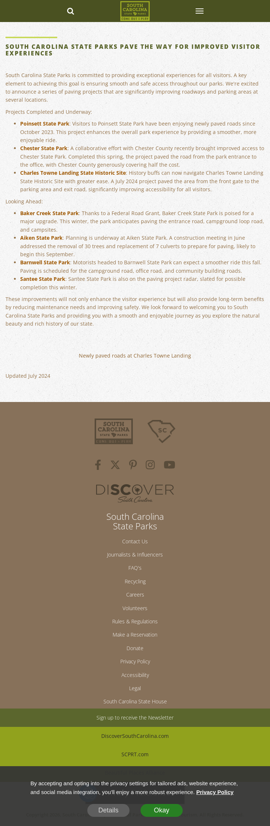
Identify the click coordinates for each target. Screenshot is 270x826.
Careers (135, 594)
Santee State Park (42, 278)
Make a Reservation (135, 634)
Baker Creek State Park (49, 213)
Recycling (135, 581)
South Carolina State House (135, 701)
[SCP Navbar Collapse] (199, 11)
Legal (135, 688)
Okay (161, 810)
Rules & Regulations (135, 621)
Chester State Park (44, 148)
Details (108, 810)
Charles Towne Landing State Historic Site (73, 172)
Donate (135, 648)
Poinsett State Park (44, 123)
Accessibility (135, 674)
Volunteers (135, 608)
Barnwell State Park (45, 262)
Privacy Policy (135, 661)
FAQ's (135, 567)
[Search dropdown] (71, 11)
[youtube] (169, 466)
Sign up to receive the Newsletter (135, 717)
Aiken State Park (41, 237)
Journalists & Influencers (135, 554)
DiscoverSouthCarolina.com (135, 735)
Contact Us (135, 541)
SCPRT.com (135, 754)
